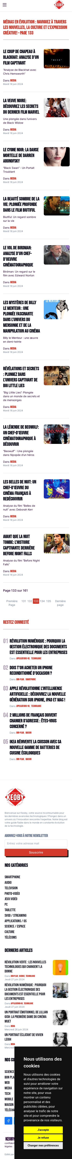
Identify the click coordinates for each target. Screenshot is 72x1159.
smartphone (31, 679)
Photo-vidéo (12, 893)
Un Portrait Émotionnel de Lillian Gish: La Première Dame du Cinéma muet (26, 1017)
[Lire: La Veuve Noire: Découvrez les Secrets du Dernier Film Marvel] (57, 107)
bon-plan (20, 679)
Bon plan (10, 1077)
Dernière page (60, 602)
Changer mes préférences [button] (43, 1145)
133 (36, 601)
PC (6, 904)
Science (9, 1072)
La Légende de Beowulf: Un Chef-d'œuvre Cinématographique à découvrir (21, 435)
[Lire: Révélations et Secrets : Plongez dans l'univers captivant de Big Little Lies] (57, 375)
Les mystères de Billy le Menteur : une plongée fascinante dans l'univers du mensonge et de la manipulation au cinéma (21, 317)
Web (7, 1082)
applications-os (23, 658)
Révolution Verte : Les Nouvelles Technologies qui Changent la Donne (25, 967)
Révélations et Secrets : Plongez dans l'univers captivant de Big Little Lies (21, 377)
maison (28, 732)
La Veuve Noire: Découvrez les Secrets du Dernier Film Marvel (21, 106)
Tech (7, 1093)
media (13, 80)
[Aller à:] (60, 967)
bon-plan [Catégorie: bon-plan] (14, 976)
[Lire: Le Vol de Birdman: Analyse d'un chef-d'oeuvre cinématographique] (57, 254)
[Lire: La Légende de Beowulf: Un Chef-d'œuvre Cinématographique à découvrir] (57, 434)
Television (11, 888)
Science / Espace (15, 926)
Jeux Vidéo (11, 899)
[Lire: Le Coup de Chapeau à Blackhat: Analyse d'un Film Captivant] (57, 58)
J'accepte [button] (43, 1129)
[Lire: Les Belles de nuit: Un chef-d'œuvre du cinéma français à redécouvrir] (57, 489)
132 (29, 601)
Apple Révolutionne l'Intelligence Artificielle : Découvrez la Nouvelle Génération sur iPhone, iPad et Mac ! (38, 694)
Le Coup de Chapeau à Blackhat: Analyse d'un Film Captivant (21, 57)
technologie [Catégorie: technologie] (30, 976)
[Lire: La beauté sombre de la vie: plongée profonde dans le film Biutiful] (57, 205)
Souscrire (36, 852)
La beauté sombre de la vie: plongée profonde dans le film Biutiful (21, 204)
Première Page (11, 602)
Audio (8, 882)
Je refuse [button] (43, 1137)
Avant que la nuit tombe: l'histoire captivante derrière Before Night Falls (19, 545)
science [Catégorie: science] (22, 976)
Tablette (10, 910)
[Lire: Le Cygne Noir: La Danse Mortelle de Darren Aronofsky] (57, 156)
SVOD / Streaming (15, 915)
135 (48, 601)
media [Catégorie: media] (13, 1026)
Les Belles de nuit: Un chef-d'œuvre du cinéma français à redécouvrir (19, 490)
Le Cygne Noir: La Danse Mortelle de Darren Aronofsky (21, 155)
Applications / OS (15, 921)
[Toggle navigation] (5, 5)
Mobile (9, 1099)
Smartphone (12, 877)
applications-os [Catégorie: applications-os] (17, 1003)
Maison (9, 1104)
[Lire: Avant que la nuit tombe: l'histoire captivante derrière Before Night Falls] (57, 543)
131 (24, 601)
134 (42, 601)
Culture (9, 932)
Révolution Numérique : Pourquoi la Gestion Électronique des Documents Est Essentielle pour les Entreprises (38, 646)
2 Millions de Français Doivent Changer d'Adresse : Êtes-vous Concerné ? (33, 720)
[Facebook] (8, 1121)
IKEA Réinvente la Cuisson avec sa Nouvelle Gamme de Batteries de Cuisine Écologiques (35, 747)
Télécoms (11, 937)
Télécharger (13, 1110)
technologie (36, 658)
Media (8, 1088)
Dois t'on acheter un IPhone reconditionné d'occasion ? (31, 670)
